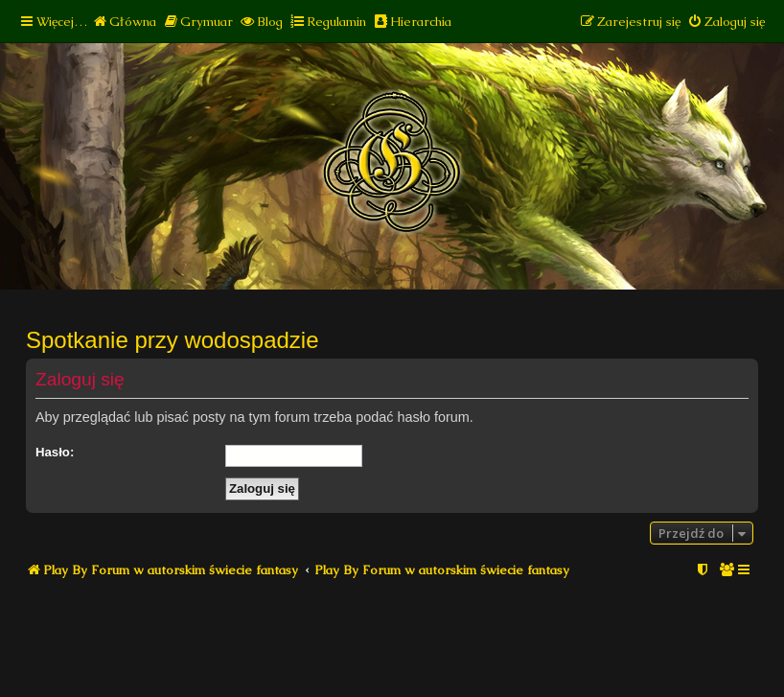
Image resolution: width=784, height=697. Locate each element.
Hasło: (54, 452)
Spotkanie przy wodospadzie (172, 340)
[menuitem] (124, 21)
